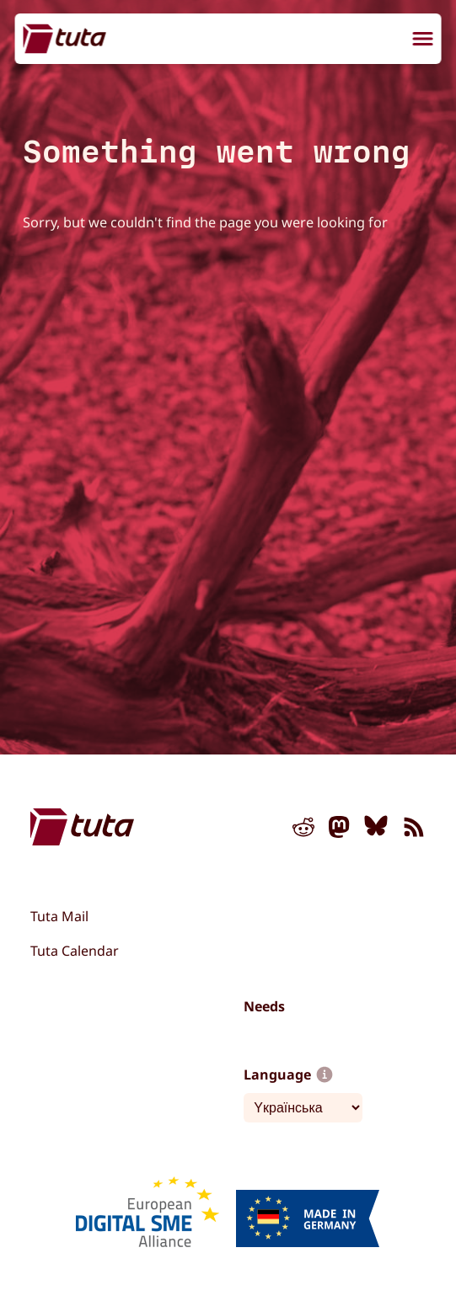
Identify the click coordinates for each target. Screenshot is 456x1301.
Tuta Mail (59, 916)
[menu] (423, 40)
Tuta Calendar (74, 950)
